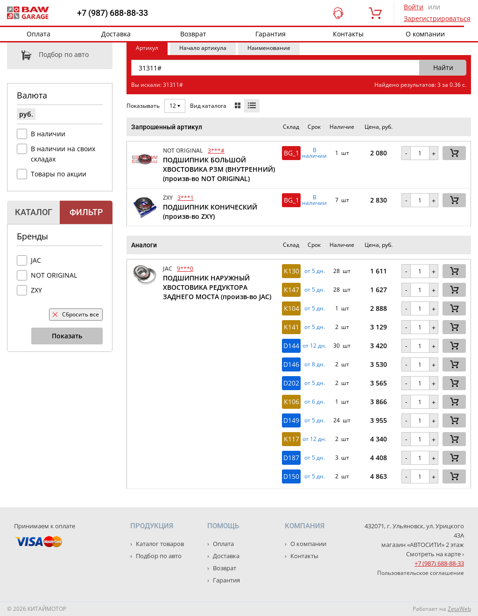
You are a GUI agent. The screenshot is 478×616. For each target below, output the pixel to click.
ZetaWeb (459, 609)
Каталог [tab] (33, 212)
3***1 (185, 198)
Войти (413, 6)
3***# (216, 150)
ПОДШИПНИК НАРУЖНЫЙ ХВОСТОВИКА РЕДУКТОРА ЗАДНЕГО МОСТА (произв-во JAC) (217, 287)
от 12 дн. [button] (314, 346)
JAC (36, 260)
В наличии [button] (314, 153)
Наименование (268, 48)
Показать (67, 335)
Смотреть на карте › (435, 554)
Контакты (348, 33)
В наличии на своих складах (63, 153)
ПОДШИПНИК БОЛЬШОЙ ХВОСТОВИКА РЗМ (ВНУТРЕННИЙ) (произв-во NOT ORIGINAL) (219, 169)
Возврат (193, 33)
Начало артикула (202, 48)
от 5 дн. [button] (314, 271)
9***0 (185, 269)
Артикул (147, 48)
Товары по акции (58, 173)
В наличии (48, 133)
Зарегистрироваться (437, 18)
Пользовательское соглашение (420, 573)
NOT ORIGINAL (54, 275)
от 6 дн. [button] (314, 402)
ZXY (36, 290)
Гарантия (270, 33)
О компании (425, 33)
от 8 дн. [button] (314, 364)
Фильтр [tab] (86, 212)
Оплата (38, 33)
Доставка (116, 33)
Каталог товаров (159, 543)
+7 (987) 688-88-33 (112, 13)
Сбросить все (76, 314)
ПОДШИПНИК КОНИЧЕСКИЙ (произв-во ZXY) (210, 212)
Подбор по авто (48, 55)
